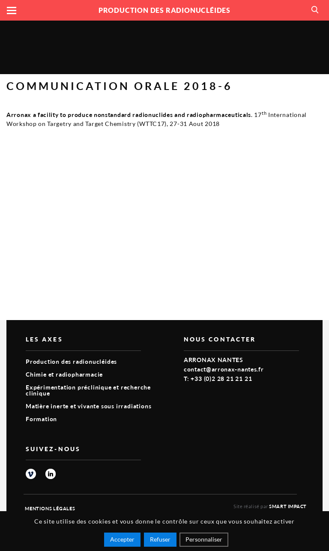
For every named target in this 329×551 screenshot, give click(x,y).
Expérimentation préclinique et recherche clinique (88, 390)
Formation (41, 418)
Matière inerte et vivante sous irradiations (88, 406)
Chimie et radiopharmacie (64, 374)
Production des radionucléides (71, 361)
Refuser (160, 539)
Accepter (122, 539)
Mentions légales (50, 508)
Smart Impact (288, 506)
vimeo (31, 474)
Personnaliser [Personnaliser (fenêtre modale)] (203, 539)
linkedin (50, 474)
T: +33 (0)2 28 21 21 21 (218, 378)
